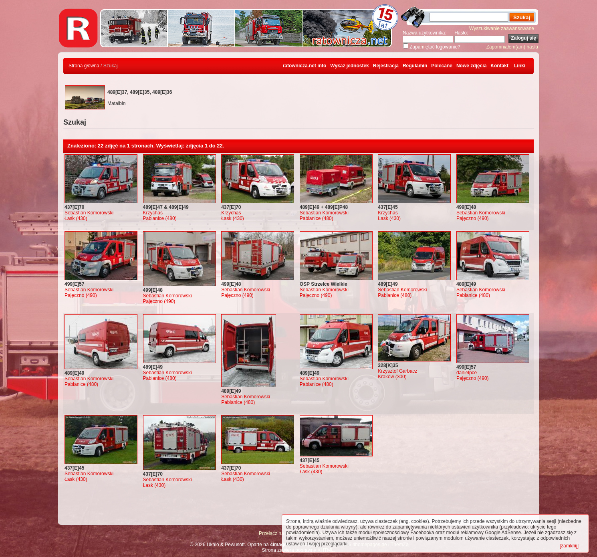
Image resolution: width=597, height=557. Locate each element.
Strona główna (84, 66)
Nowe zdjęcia (471, 66)
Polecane (441, 66)
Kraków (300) (392, 376)
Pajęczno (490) (472, 218)
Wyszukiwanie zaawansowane (501, 28)
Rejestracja (386, 66)
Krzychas (153, 213)
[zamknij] (569, 546)
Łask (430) (76, 218)
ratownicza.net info (305, 66)
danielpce (466, 372)
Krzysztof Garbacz (397, 371)
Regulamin (415, 66)
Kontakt (499, 66)
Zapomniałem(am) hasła (512, 47)
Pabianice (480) (160, 218)
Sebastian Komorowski (89, 213)
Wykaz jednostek (349, 66)
